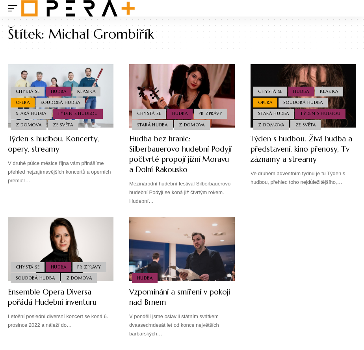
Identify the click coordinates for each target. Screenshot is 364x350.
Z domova (29, 124)
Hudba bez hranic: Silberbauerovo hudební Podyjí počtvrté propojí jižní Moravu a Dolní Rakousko (180, 154)
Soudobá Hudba (61, 101)
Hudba (59, 90)
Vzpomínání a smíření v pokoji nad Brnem (170, 297)
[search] (350, 8)
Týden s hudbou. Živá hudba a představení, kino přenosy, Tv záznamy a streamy (301, 149)
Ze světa (64, 124)
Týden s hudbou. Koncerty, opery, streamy (55, 144)
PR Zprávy (212, 113)
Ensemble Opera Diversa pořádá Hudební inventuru (55, 297)
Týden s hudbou (78, 113)
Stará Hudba (31, 113)
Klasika (88, 90)
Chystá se (28, 90)
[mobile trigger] (14, 8)
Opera (23, 101)
